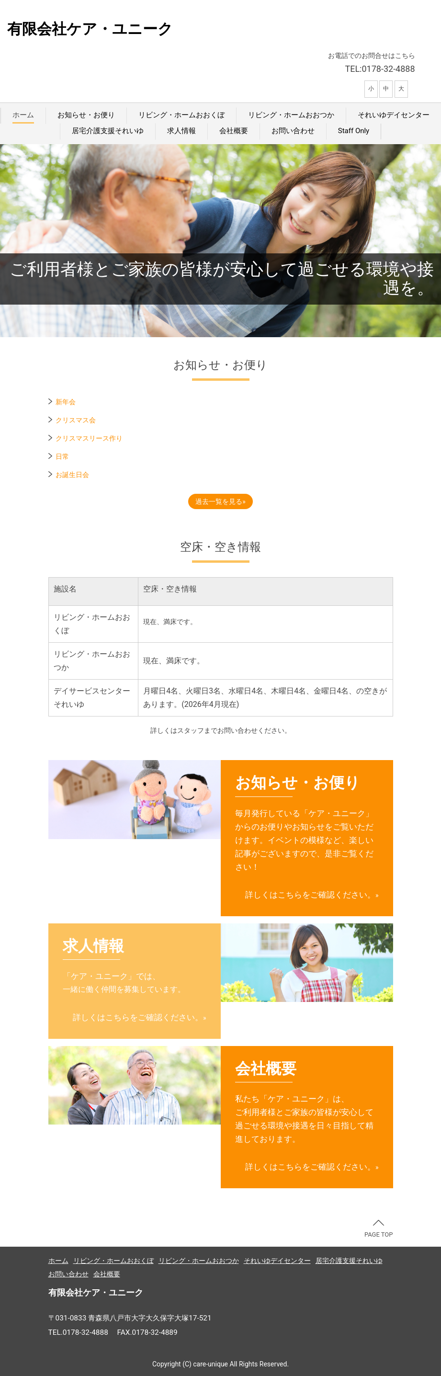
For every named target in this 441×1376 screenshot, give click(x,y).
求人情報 (181, 130)
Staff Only (353, 130)
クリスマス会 (76, 420)
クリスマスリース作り (89, 438)
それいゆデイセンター (394, 115)
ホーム (23, 115)
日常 (62, 456)
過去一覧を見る (218, 501)
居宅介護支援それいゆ (108, 130)
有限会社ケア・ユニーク (90, 29)
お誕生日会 (72, 474)
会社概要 (233, 130)
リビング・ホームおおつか (291, 115)
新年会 (66, 402)
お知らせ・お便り (86, 115)
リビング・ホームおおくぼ (181, 115)
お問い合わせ (293, 130)
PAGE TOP (378, 1229)
